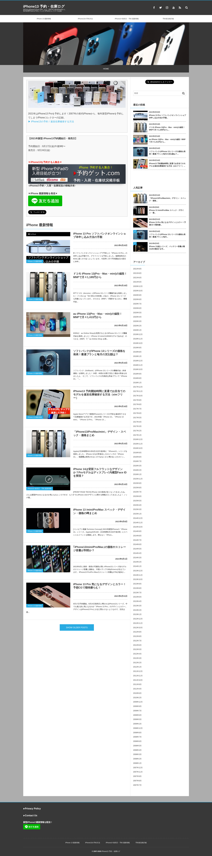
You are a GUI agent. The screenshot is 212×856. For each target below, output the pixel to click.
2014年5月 (137, 549)
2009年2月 (137, 724)
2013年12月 (138, 571)
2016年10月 (138, 448)
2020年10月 (138, 291)
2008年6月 (137, 741)
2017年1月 (137, 435)
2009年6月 (137, 715)
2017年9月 (137, 400)
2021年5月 (137, 282)
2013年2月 (137, 610)
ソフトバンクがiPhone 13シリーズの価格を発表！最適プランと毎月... (167, 235)
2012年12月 (138, 619)
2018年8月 (137, 378)
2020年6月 (137, 308)
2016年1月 (137, 474)
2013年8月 (137, 588)
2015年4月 (137, 505)
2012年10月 (138, 628)
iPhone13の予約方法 (85, 19)
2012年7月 (137, 641)
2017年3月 (137, 426)
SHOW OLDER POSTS (77, 627)
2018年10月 (138, 369)
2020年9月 (137, 295)
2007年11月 (138, 772)
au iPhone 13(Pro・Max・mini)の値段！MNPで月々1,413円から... (167, 140)
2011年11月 (138, 676)
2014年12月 (138, 518)
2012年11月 (138, 623)
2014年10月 (138, 527)
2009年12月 (138, 702)
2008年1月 (137, 763)
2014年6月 (137, 544)
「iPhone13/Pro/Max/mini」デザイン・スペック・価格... (167, 199)
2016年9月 (137, 453)
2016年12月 (138, 439)
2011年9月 (137, 684)
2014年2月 (137, 562)
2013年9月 (137, 584)
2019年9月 (137, 348)
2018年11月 (138, 365)
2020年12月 (138, 286)
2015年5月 (137, 501)
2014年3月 (137, 558)
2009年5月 (137, 719)
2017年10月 (138, 396)
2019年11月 (138, 339)
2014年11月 (138, 523)
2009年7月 (137, 711)
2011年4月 (137, 689)
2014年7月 (137, 540)
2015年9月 (137, 483)
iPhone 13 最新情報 (44, 19)
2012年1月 (137, 667)
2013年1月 (137, 614)
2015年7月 (137, 492)
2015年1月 (137, 514)
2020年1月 (137, 330)
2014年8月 (137, 536)
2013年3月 (137, 606)
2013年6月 (137, 597)
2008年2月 (137, 759)
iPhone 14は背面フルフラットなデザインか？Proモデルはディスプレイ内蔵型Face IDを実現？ (100, 472)
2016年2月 (137, 470)
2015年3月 (137, 509)
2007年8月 (137, 781)
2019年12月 (138, 334)
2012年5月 (137, 649)
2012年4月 (137, 654)
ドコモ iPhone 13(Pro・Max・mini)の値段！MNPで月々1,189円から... (167, 128)
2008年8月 (137, 733)
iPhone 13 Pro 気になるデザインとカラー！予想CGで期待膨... (167, 223)
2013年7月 (137, 593)
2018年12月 (138, 361)
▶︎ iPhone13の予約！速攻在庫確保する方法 (51, 121)
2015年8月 (137, 488)
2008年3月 (137, 754)
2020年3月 (137, 321)
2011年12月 (138, 671)
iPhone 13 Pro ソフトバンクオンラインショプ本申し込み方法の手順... (167, 116)
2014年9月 (137, 531)
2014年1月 (137, 566)
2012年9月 (137, 632)
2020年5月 (137, 313)
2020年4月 (137, 317)
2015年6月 (137, 496)
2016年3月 (137, 466)
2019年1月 (137, 356)
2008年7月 (137, 737)
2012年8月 (137, 636)
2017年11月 (138, 391)
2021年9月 (137, 269)
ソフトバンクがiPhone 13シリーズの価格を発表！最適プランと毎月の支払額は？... (167, 152)
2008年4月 (137, 750)
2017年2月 (137, 431)
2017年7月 (137, 409)
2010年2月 (137, 698)
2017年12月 (138, 387)
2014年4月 (137, 553)
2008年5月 (137, 746)
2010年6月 (137, 693)
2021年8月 (137, 273)
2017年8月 (137, 404)
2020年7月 (137, 304)
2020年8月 (137, 299)
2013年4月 (137, 601)
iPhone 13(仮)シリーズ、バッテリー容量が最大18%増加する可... (167, 247)
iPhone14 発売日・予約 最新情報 (127, 19)
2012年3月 (137, 658)
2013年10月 (138, 579)
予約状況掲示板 (168, 19)
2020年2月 (137, 326)
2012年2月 (137, 663)
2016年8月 (137, 457)
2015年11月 (138, 479)
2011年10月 (138, 680)
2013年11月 (138, 575)
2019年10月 (138, 343)
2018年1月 (137, 383)
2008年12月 (138, 728)
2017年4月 (137, 422)
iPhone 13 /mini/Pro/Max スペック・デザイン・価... (166, 211)
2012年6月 (137, 645)
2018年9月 (137, 374)
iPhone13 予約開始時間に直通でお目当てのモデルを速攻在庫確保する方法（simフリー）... (167, 164)
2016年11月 (138, 444)
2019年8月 (137, 352)
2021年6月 (137, 278)
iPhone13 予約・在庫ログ (44, 6)
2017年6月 (137, 413)
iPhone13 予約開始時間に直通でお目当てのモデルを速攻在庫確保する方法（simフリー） (99, 395)
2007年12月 (138, 768)
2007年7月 (137, 785)
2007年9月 (137, 776)
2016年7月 (137, 461)
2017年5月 (137, 418)
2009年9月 (137, 706)
